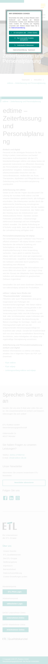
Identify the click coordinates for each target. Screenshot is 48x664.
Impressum (31, 50)
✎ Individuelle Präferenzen (24, 45)
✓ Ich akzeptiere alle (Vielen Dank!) (24, 33)
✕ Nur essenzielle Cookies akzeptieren (24, 39)
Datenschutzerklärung (18, 27)
